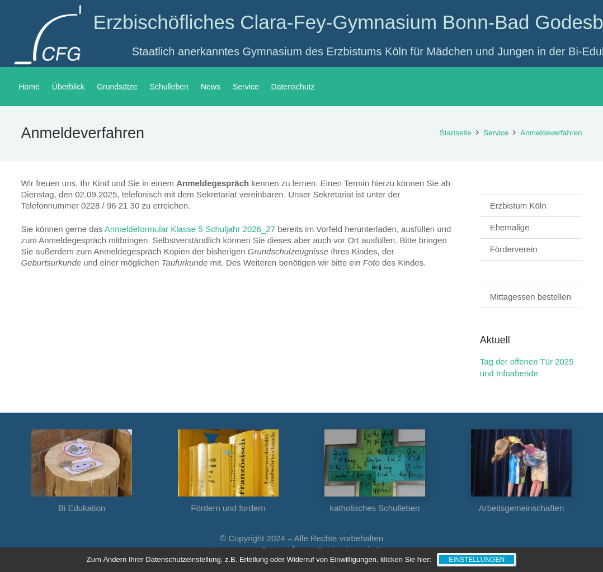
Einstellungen (477, 560)
